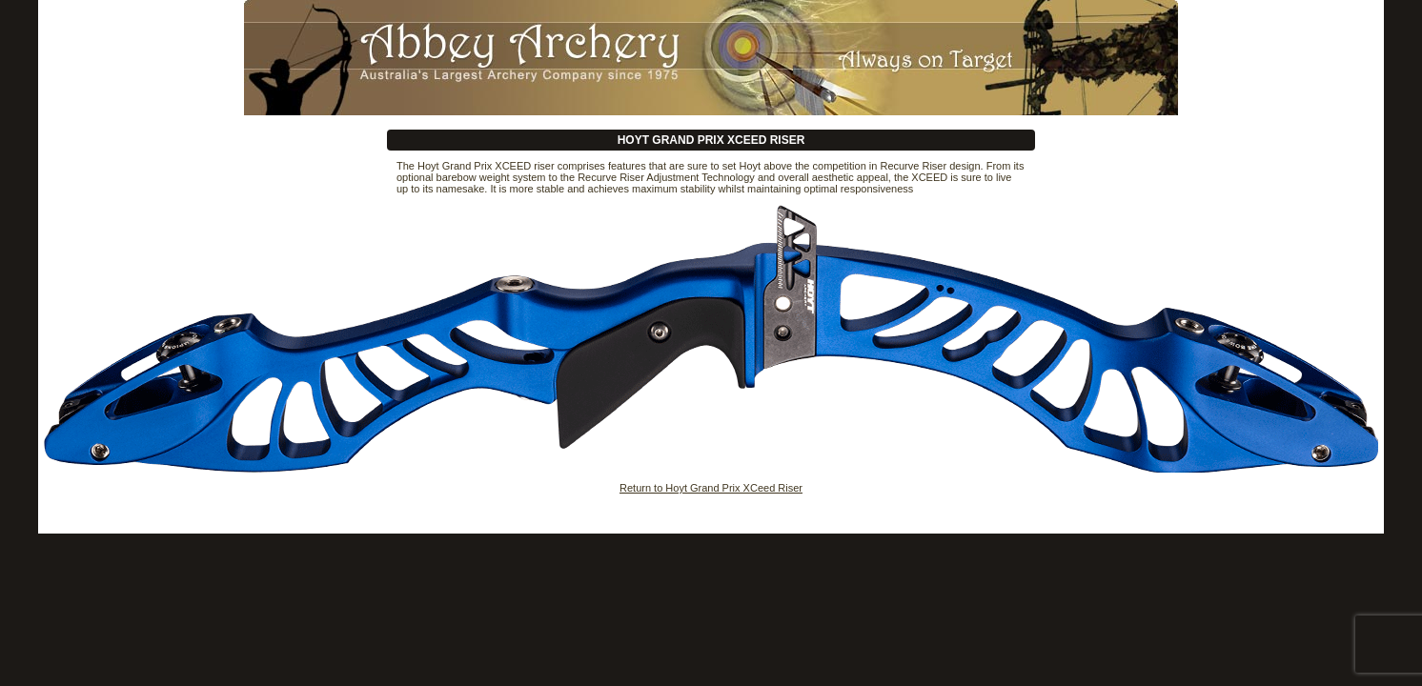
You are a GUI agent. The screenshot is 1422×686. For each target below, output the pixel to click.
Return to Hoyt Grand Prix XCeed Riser (711, 488)
